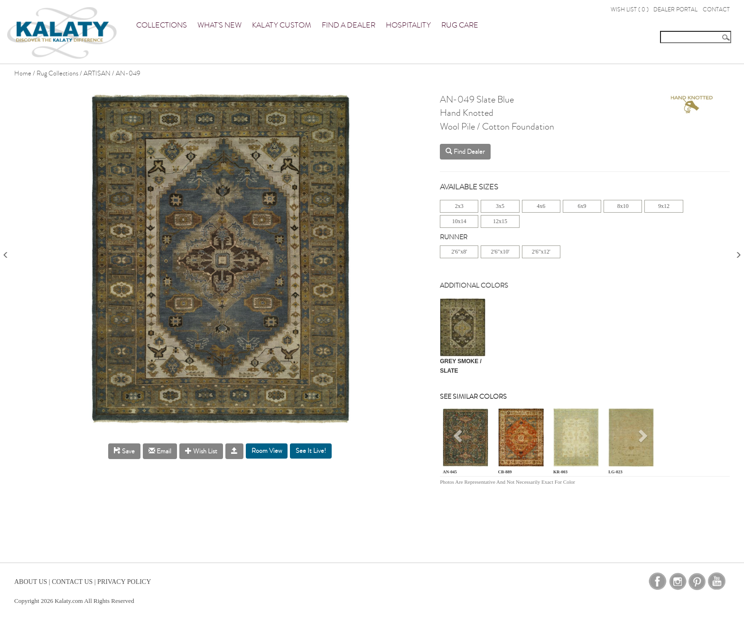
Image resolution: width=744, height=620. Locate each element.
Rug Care (459, 25)
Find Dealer (465, 151)
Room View (266, 450)
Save (124, 451)
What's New (219, 25)
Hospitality (408, 25)
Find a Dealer (348, 25)
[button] (459, 439)
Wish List (201, 451)
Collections (161, 25)
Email (160, 451)
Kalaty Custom (281, 25)
